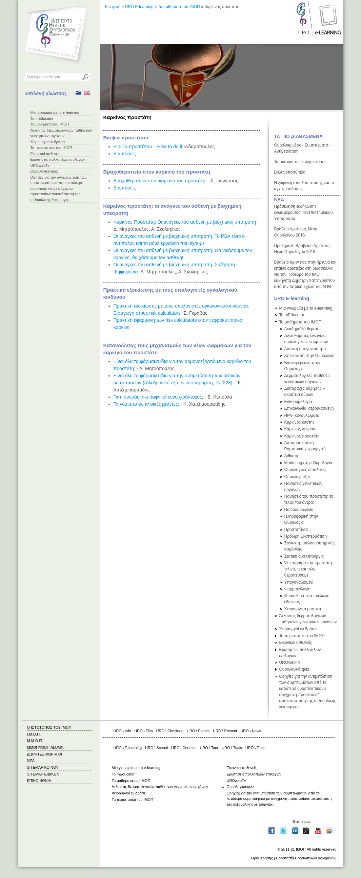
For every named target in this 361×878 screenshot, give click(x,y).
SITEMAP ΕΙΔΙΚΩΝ (43, 774)
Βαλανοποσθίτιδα (290, 172)
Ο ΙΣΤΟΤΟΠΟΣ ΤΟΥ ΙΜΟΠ (49, 727)
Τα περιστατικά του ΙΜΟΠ (51, 147)
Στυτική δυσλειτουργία (304, 556)
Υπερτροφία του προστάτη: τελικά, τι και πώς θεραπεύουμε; (308, 569)
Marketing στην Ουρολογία (308, 462)
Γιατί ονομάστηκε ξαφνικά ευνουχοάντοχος (158, 397)
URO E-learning (139, 6)
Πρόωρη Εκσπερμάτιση (305, 536)
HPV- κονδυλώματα (302, 415)
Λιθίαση (291, 455)
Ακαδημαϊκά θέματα (302, 329)
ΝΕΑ (279, 199)
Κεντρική (113, 6)
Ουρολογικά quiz (44, 171)
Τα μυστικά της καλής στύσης (300, 161)
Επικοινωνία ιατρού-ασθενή (309, 408)
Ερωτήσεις (125, 153)
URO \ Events (198, 731)
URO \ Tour (209, 748)
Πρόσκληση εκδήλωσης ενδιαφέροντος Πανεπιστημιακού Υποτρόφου (303, 212)
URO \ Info (122, 731)
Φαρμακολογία (297, 589)
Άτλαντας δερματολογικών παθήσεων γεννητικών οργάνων (160, 787)
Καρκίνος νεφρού (299, 429)
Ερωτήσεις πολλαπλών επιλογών (58, 159)
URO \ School (156, 748)
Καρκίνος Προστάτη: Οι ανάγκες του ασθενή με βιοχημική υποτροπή (185, 222)
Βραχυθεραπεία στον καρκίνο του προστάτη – (161, 180)
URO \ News (250, 731)
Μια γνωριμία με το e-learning (55, 112)
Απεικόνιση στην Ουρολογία (309, 355)
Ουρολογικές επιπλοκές (305, 469)
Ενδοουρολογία (298, 401)
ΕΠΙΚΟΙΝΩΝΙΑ (39, 781)
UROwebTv (40, 165)
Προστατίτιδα (296, 529)
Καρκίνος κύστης (299, 422)
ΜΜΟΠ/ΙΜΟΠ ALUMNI (46, 747)
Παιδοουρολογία (299, 509)
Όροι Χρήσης (262, 858)
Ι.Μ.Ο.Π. (34, 734)
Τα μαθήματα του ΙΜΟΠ (50, 124)
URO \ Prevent (225, 731)
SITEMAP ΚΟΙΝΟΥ (43, 767)
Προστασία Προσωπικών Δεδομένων (306, 858)
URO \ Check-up (169, 731)
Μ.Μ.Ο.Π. (35, 741)
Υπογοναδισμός (298, 582)
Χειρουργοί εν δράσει (48, 142)
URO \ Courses (183, 748)
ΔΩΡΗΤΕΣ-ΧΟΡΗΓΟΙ (44, 754)
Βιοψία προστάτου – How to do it (148, 146)
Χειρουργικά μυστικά (302, 609)
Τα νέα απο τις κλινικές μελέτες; (146, 404)
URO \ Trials (232, 748)
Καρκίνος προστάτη (302, 436)
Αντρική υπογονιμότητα (305, 348)
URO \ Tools (255, 748)
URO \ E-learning (128, 748)
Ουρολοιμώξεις (298, 476)
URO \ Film (143, 731)
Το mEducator (42, 118)
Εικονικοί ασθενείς (46, 154)
